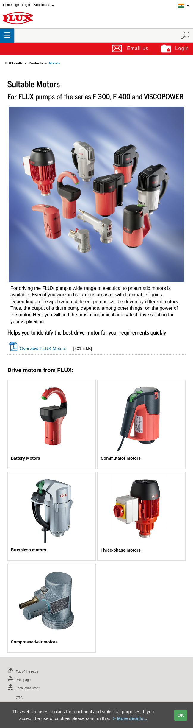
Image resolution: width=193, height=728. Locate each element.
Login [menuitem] (26, 5)
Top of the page (22, 671)
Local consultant (23, 688)
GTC (19, 697)
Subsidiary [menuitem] (41, 5)
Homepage (11, 5)
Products (36, 63)
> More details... (130, 718)
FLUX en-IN (13, 63)
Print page (18, 680)
